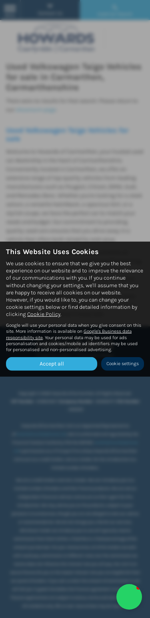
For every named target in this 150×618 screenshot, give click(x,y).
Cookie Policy (43, 314)
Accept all (52, 363)
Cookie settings (122, 363)
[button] (129, 597)
